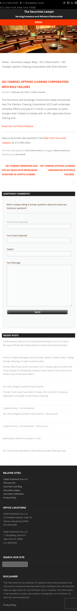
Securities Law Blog (12, 486)
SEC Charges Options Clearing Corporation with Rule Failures (57, 170)
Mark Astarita (38, 92)
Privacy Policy (9, 497)
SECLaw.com (9, 482)
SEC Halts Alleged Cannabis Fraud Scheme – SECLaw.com (30, 413)
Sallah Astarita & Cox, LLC (15, 479)
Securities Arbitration (13, 493)
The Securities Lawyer (39, 12)
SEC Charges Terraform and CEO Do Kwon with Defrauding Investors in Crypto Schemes (20, 170)
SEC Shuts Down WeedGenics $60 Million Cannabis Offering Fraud (34, 450)
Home (5, 62)
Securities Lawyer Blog (24, 62)
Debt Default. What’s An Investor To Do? (22, 438)
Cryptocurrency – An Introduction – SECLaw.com (25, 426)
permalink (20, 154)
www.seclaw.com (62, 150)
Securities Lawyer (11, 490)
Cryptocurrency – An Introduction (18, 408)
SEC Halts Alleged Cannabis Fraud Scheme (23, 386)
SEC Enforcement (49, 62)
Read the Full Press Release (17, 126)
